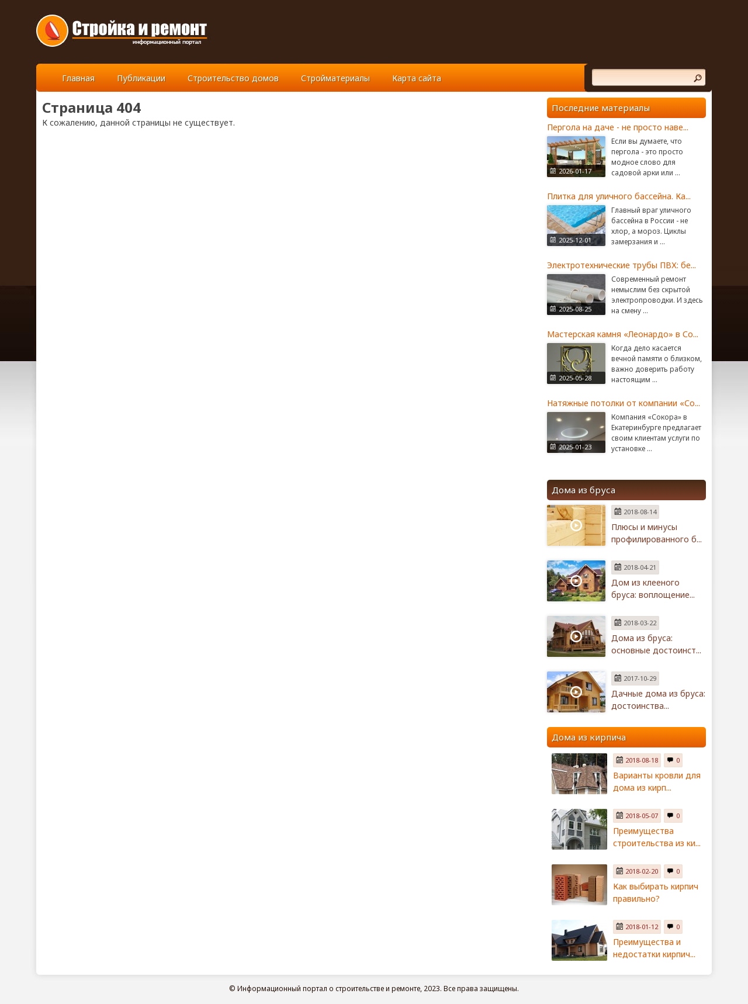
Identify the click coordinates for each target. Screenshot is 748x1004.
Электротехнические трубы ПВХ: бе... (621, 265)
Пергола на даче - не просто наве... (617, 127)
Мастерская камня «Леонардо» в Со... (622, 334)
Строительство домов (233, 78)
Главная (78, 78)
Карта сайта (416, 78)
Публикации (141, 78)
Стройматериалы (335, 78)
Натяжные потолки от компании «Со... (623, 402)
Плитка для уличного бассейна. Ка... (619, 196)
